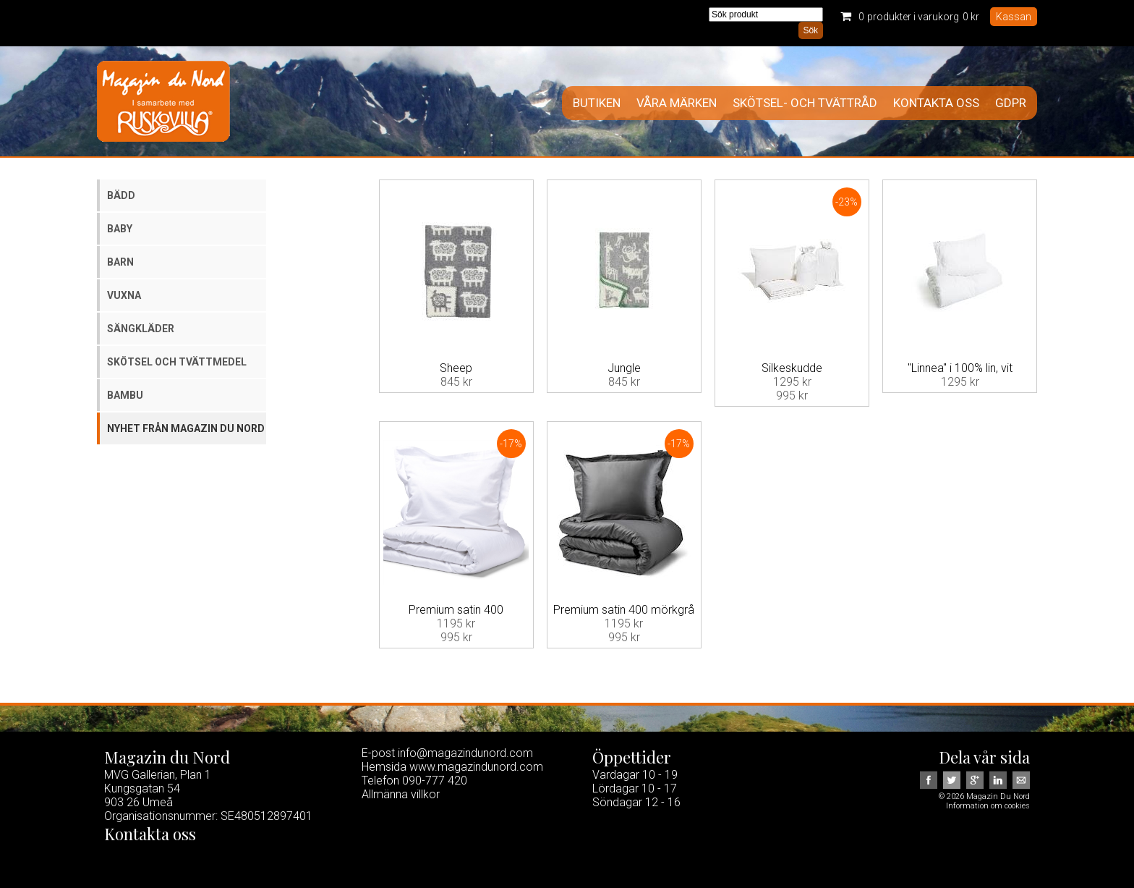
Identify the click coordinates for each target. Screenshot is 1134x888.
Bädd (121, 195)
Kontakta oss (936, 103)
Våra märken (676, 103)
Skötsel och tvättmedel (177, 362)
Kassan (1013, 16)
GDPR (1010, 103)
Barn (120, 262)
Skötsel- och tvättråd (805, 103)
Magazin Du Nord (163, 101)
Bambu (125, 395)
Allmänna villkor (401, 794)
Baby (119, 228)
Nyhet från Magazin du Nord (186, 428)
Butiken (597, 103)
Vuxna (124, 295)
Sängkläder (140, 328)
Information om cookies (988, 806)
